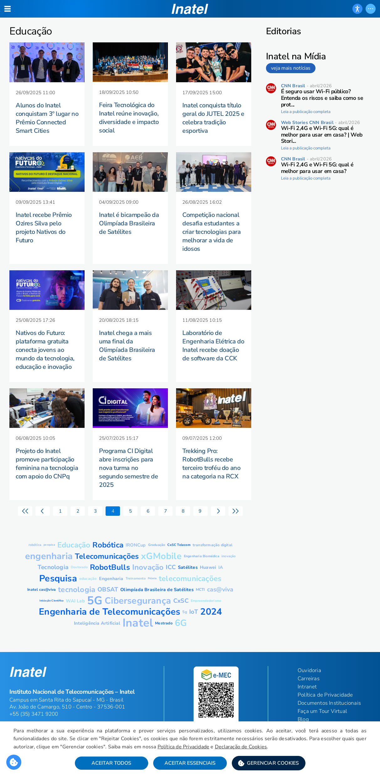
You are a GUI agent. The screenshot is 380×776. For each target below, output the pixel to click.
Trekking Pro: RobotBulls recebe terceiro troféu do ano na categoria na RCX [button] (211, 464)
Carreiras (309, 678)
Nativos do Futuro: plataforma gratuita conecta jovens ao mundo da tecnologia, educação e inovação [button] (45, 350)
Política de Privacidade (197, 747)
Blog (303, 719)
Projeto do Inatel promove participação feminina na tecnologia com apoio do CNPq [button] (47, 464)
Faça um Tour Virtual (322, 711)
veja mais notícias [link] (290, 68)
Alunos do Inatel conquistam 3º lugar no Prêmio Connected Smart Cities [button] (47, 118)
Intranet (307, 686)
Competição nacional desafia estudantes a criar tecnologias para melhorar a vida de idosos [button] (211, 232)
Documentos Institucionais (329, 703)
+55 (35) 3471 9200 (33, 714)
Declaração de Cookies (254, 747)
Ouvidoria (309, 670)
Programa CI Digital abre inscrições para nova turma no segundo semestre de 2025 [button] (128, 468)
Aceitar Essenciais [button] (190, 763)
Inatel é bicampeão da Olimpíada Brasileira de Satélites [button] (129, 223)
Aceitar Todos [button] (111, 763)
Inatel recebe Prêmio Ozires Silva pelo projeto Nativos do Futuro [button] (44, 228)
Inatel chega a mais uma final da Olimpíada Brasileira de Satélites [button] (127, 346)
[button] (268, 764)
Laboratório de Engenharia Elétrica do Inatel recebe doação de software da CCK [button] (213, 346)
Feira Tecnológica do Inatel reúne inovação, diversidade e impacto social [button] (129, 118)
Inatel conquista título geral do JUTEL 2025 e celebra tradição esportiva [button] (213, 118)
